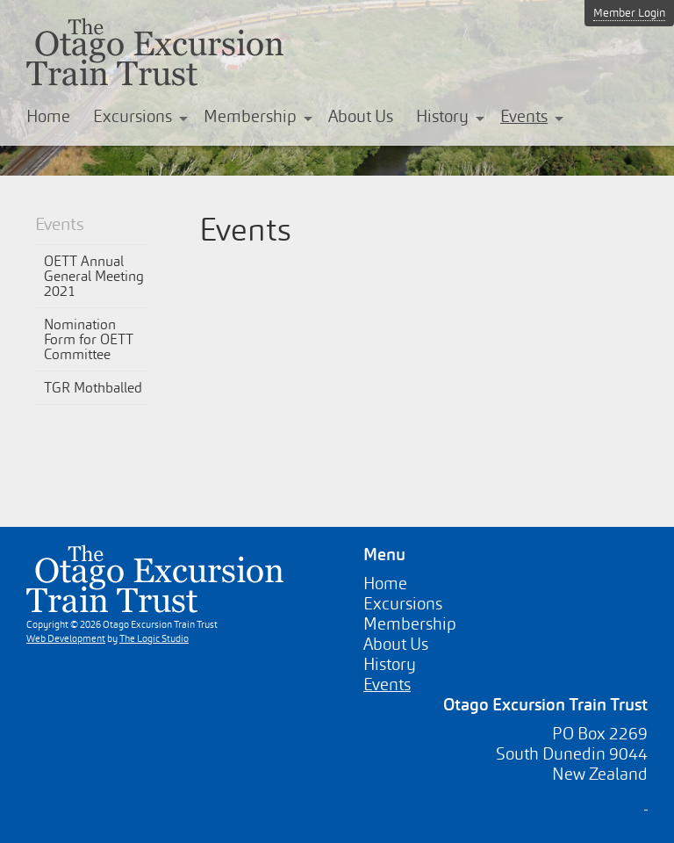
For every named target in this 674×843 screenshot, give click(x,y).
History (442, 116)
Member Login (629, 12)
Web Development (65, 638)
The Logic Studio (154, 638)
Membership (250, 116)
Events (524, 116)
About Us (360, 116)
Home (48, 116)
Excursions (132, 116)
